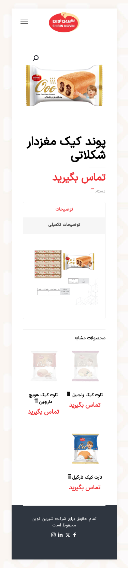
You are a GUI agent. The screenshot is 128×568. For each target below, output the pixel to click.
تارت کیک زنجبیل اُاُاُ (85, 395)
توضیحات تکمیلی (64, 224)
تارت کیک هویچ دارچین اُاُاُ (43, 398)
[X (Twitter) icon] (67, 535)
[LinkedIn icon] (60, 535)
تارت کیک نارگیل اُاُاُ (85, 477)
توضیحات (64, 209)
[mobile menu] (24, 22)
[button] (35, 58)
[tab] (64, 209)
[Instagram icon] (53, 535)
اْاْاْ (92, 191)
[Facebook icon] (74, 535)
